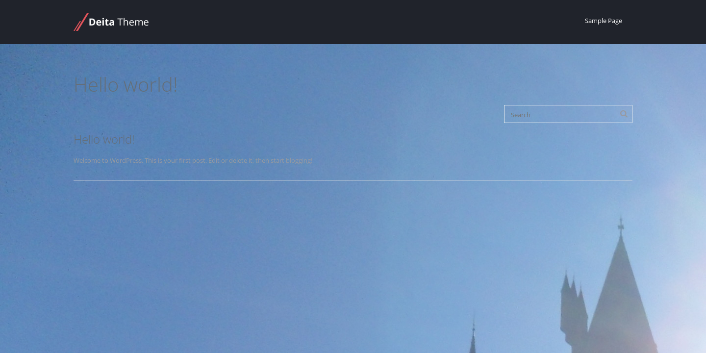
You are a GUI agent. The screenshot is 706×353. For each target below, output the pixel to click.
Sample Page (603, 20)
